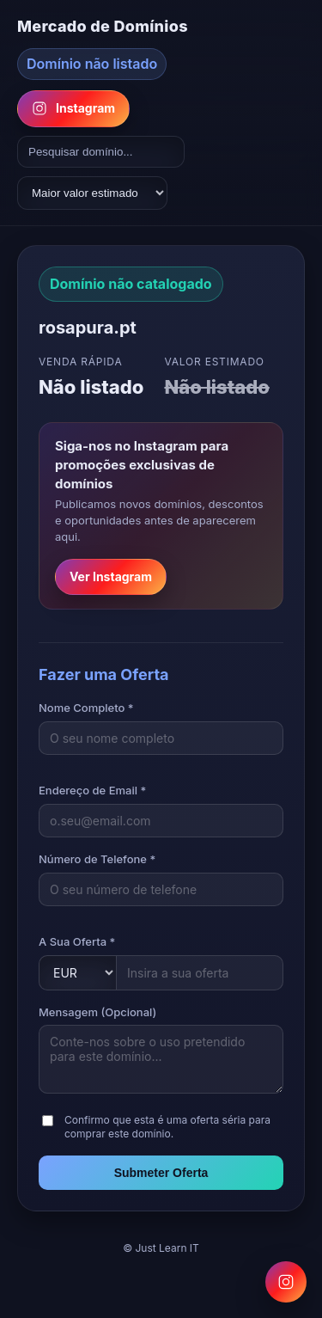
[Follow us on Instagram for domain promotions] (286, 1282)
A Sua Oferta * (77, 941)
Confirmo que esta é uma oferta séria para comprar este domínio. (167, 1127)
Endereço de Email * (92, 790)
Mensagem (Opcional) (97, 1012)
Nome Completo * (86, 707)
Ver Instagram (111, 576)
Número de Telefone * (97, 859)
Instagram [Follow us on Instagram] (73, 108)
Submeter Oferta (161, 1173)
